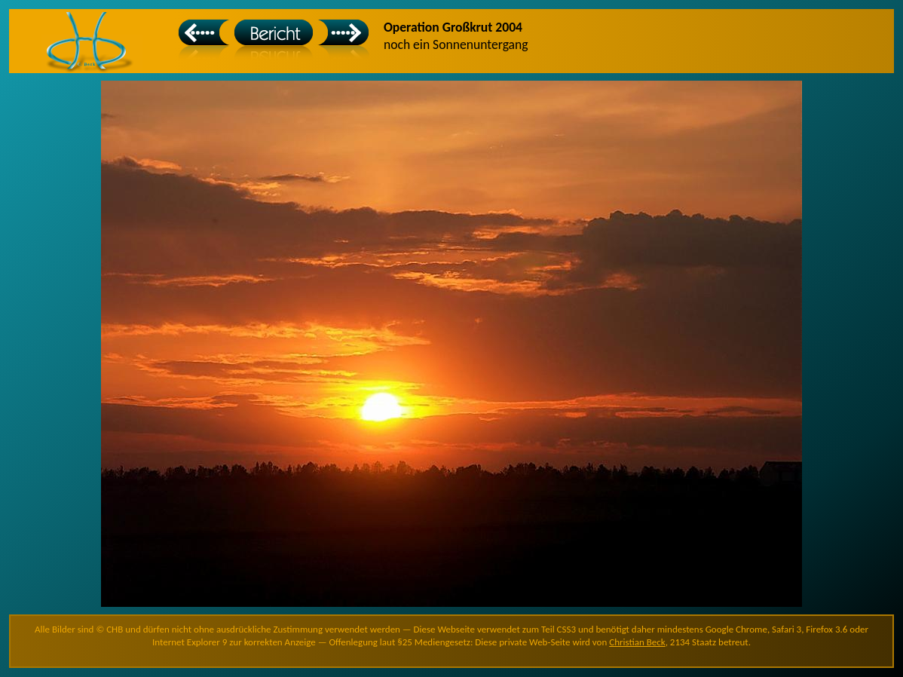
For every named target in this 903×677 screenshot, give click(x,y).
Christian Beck (637, 642)
